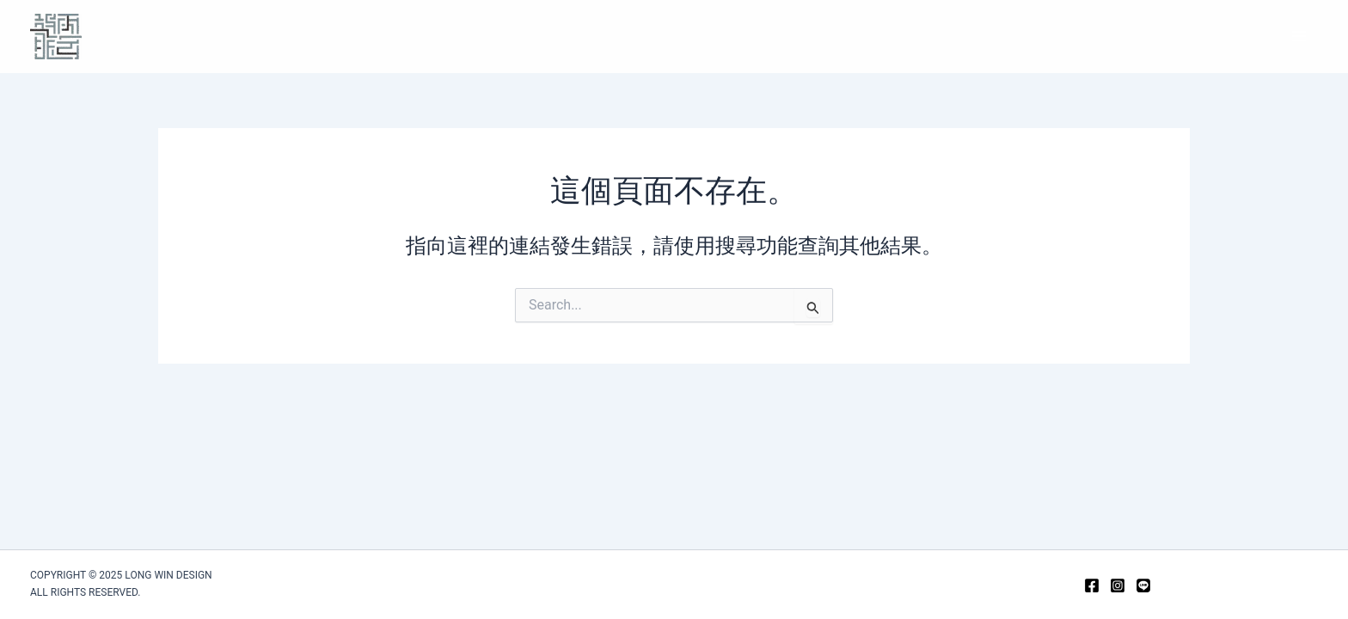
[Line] (1143, 585)
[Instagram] (1117, 585)
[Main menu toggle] (1299, 36)
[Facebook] (1092, 585)
